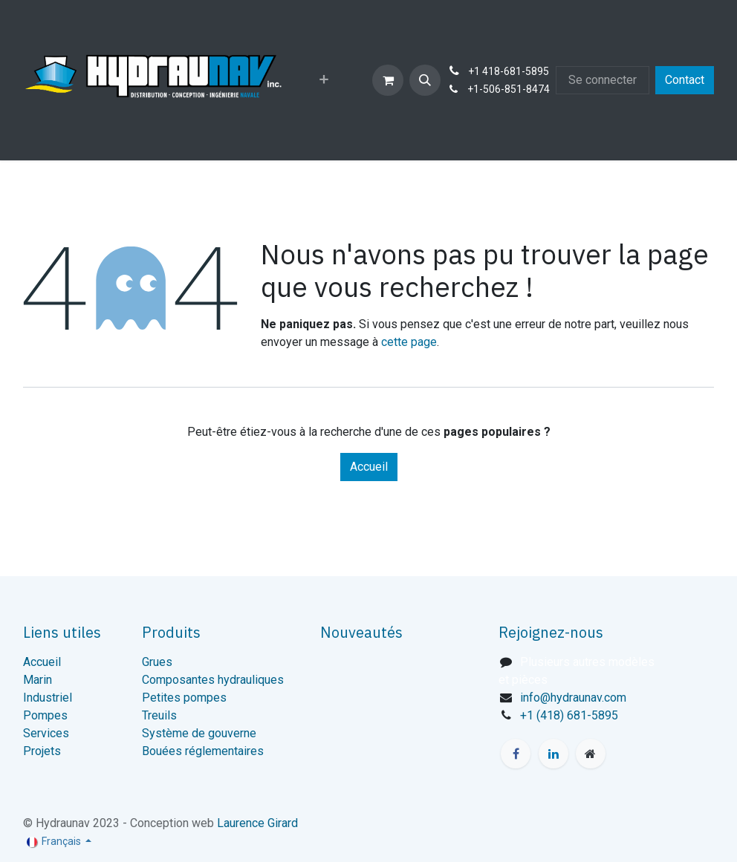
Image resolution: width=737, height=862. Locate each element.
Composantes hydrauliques (213, 680)
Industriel (47, 697)
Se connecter (602, 80)
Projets (42, 751)
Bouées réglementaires (203, 751)
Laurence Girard (257, 823)
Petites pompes (184, 697)
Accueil (369, 467)
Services (46, 733)
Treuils (159, 715)
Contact (684, 80)
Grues (157, 662)
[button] (425, 80)
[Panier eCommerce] (387, 80)
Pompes (45, 715)
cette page (409, 342)
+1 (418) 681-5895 (569, 715)
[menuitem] (324, 80)
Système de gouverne (199, 733)
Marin (37, 680)
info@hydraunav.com (573, 697)
